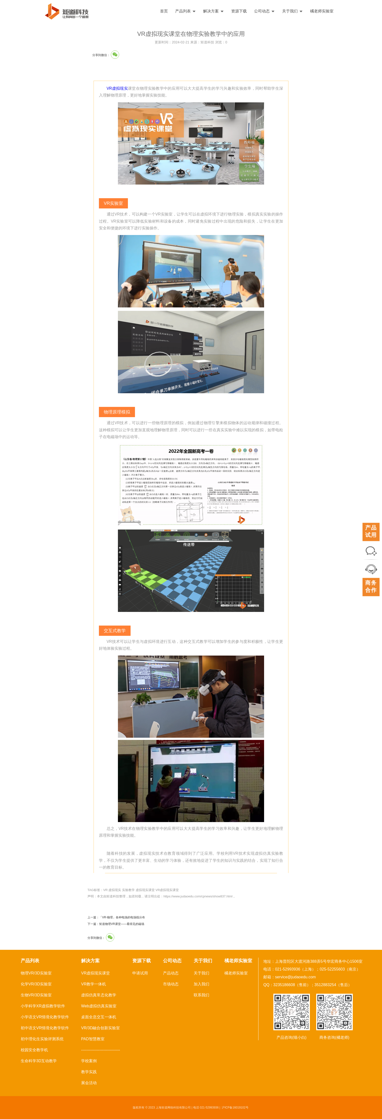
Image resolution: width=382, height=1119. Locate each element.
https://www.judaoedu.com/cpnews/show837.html (197, 896)
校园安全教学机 (34, 1050)
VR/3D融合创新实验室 (100, 1028)
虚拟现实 (114, 890)
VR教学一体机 (93, 984)
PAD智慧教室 (93, 1039)
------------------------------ (100, 1050)
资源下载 (239, 11)
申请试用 (140, 973)
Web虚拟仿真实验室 (98, 1006)
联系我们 (201, 995)
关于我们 (292, 11)
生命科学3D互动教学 (39, 1061)
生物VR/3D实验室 (36, 995)
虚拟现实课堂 (145, 890)
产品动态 (171, 973)
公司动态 (264, 11)
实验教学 (128, 890)
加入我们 (201, 984)
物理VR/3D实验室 (36, 973)
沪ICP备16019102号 (235, 1107)
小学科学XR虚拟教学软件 (43, 1006)
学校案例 (89, 1061)
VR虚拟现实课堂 (167, 890)
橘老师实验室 (322, 11)
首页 (164, 11)
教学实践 (89, 1072)
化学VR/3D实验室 (36, 984)
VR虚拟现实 (117, 88)
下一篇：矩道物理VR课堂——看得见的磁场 (115, 924)
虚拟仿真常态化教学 (98, 995)
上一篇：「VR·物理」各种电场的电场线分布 (116, 917)
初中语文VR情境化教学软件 (45, 1028)
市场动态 (171, 984)
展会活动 (89, 1083)
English (364, 11)
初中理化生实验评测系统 (42, 1039)
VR (105, 890)
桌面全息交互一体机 (98, 1017)
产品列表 (185, 11)
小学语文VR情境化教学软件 (45, 1017)
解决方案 (213, 11)
